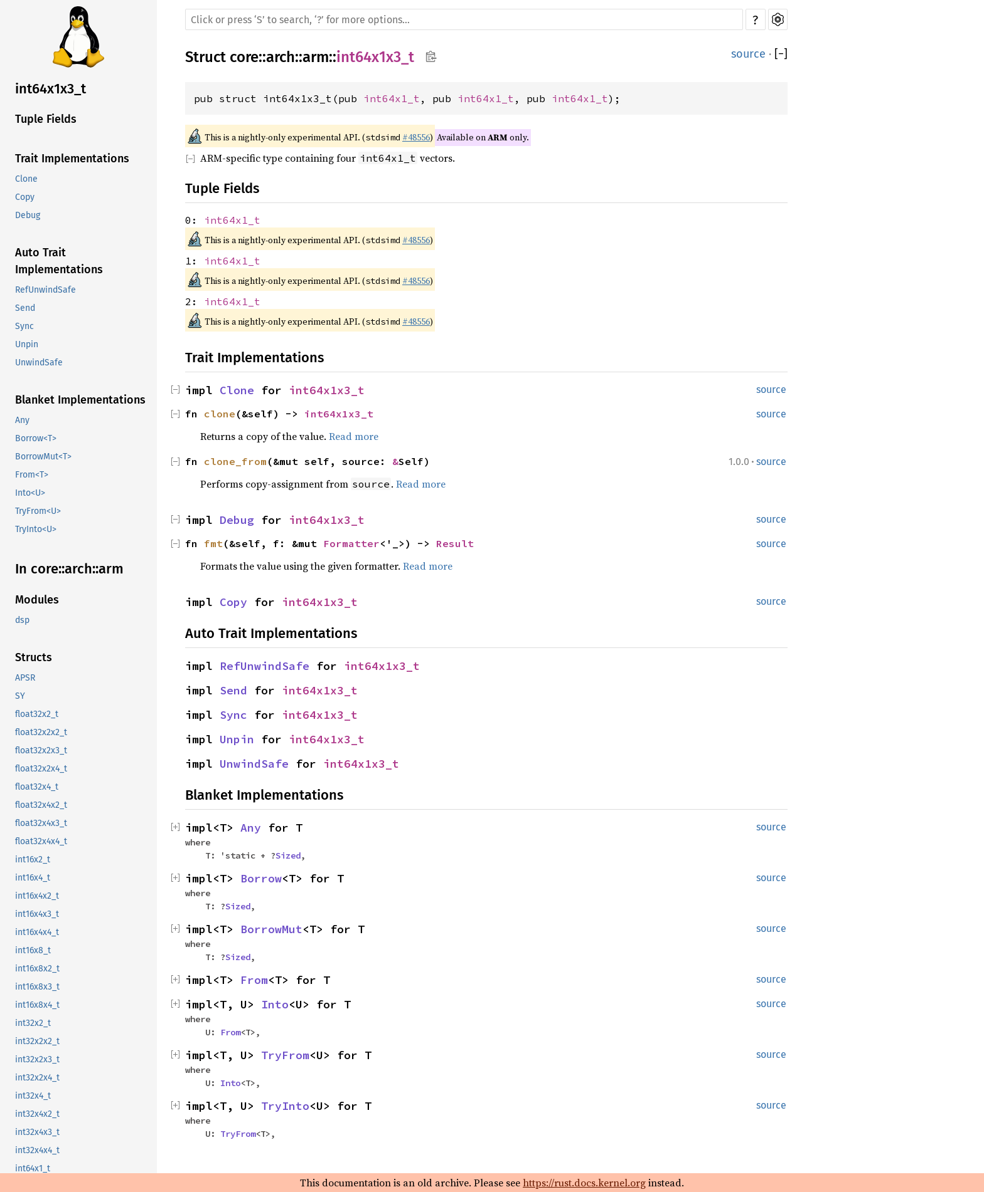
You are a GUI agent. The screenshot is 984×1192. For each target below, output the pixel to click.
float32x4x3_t (41, 823)
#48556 (416, 137)
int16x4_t (32, 877)
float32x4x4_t (41, 841)
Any (22, 420)
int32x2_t (33, 1023)
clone (219, 413)
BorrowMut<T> (43, 456)
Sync (24, 326)
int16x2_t (32, 859)
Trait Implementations (72, 158)
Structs (33, 657)
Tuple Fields (46, 119)
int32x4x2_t (37, 1114)
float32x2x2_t (41, 732)
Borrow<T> (35, 438)
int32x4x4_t (37, 1150)
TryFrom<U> (38, 511)
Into (275, 1004)
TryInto (285, 1106)
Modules (37, 600)
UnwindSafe (39, 362)
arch (280, 57)
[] (781, 54)
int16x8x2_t (37, 968)
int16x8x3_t (37, 986)
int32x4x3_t (37, 1132)
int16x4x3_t (37, 914)
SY (20, 696)
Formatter (351, 543)
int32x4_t (33, 1095)
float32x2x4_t (41, 768)
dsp (22, 620)
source (748, 54)
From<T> (31, 474)
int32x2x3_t (37, 1059)
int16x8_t (33, 950)
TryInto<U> (35, 529)
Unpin (26, 344)
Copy (25, 197)
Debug (27, 215)
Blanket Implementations (80, 400)
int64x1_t (32, 1168)
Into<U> (30, 493)
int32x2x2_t (37, 1041)
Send (25, 308)
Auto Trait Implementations (59, 261)
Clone (26, 179)
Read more (353, 436)
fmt (213, 543)
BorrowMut (271, 929)
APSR (25, 677)
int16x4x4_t (37, 932)
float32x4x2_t (41, 805)
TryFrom (285, 1055)
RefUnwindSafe (45, 290)
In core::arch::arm (69, 568)
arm (315, 57)
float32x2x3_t (41, 750)
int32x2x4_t (37, 1077)
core (244, 57)
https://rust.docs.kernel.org (584, 1182)
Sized (288, 855)
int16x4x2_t (37, 896)
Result (455, 543)
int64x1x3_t (50, 88)
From (254, 980)
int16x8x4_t (37, 1005)
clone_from (235, 461)
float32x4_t (36, 787)
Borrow (261, 878)
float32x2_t (36, 714)
